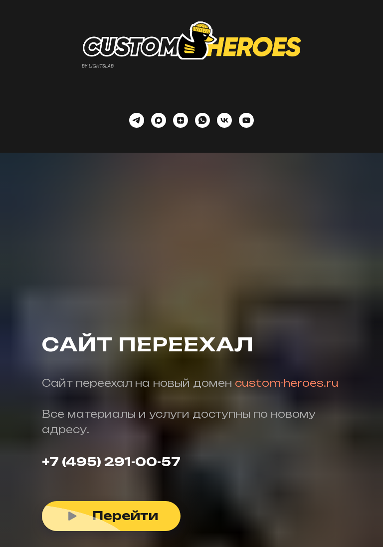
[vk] (224, 120)
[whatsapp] (202, 120)
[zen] (180, 120)
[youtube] (246, 120)
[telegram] (136, 120)
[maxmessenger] (158, 120)
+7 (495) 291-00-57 (111, 461)
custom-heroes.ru (287, 383)
